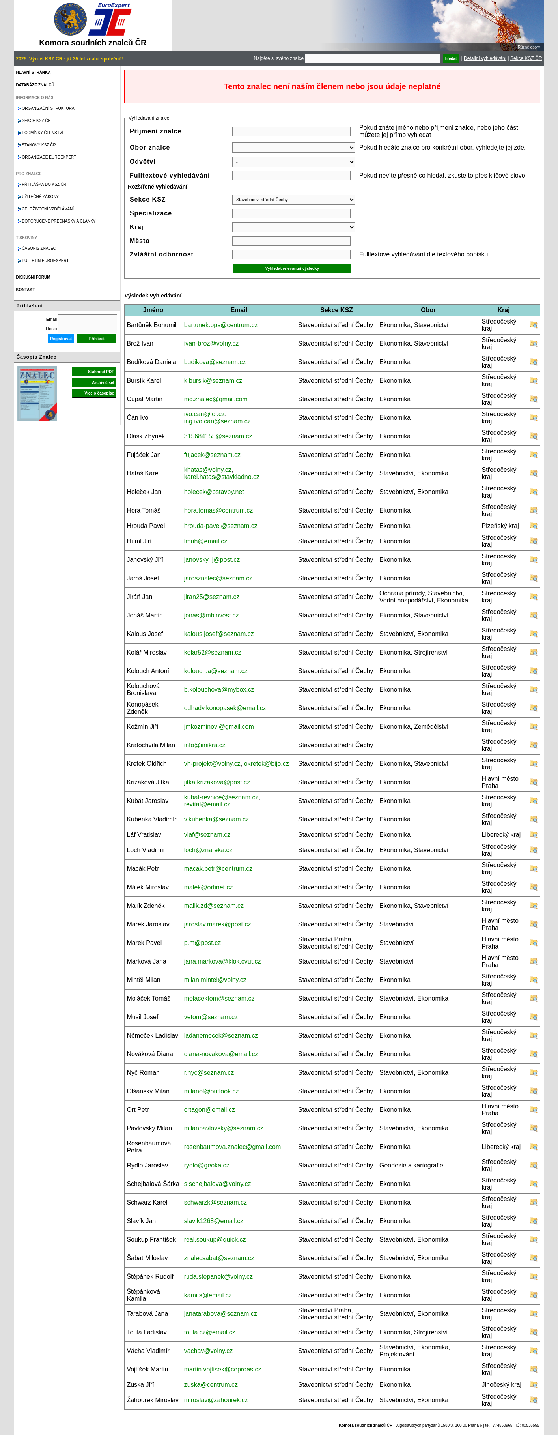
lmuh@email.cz (206, 541)
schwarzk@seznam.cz (215, 1202)
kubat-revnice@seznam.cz (221, 797)
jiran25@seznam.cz (212, 596)
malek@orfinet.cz (208, 887)
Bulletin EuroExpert (45, 260)
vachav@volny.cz (208, 1350)
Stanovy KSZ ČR (39, 145)
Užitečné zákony (40, 197)
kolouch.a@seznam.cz (216, 671)
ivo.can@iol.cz (204, 414)
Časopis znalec (39, 248)
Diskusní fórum (33, 277)
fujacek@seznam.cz (212, 454)
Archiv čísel (103, 382)
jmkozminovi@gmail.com (219, 726)
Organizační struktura (48, 108)
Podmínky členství (42, 133)
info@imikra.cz (205, 745)
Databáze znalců (35, 85)
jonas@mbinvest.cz (211, 615)
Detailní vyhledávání (485, 58)
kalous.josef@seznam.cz (219, 634)
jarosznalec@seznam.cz (218, 578)
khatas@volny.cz (207, 469)
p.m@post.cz (202, 942)
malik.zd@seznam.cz (214, 905)
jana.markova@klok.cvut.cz (222, 961)
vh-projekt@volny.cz (212, 763)
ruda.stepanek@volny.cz (218, 1276)
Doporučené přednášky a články (58, 221)
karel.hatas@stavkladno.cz (221, 476)
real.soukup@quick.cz (215, 1239)
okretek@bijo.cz (266, 763)
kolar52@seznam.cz (212, 652)
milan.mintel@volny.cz (215, 980)
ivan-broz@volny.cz (211, 343)
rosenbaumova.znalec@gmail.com (232, 1146)
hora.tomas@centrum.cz (218, 510)
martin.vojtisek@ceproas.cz (222, 1369)
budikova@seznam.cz (215, 362)
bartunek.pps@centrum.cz (221, 325)
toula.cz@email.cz (209, 1332)
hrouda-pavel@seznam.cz (221, 525)
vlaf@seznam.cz (207, 834)
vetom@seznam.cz (211, 1017)
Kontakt (25, 290)
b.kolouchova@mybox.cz (219, 689)
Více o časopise (99, 393)
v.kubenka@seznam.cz (216, 819)
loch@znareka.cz (208, 850)
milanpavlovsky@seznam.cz (223, 1128)
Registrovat (61, 339)
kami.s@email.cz (208, 1295)
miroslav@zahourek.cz (216, 1400)
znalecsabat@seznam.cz (219, 1258)
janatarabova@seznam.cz (220, 1313)
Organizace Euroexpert (49, 157)
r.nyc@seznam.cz (209, 1072)
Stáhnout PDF (101, 372)
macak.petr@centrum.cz (218, 868)
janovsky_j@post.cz (212, 559)
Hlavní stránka (33, 72)
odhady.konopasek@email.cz (225, 708)
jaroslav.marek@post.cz (217, 924)
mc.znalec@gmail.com (216, 399)
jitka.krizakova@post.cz (217, 782)
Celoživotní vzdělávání (48, 209)
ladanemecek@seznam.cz (221, 1035)
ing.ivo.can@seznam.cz (217, 421)
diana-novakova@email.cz (221, 1054)
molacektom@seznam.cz (219, 998)
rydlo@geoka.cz (207, 1165)
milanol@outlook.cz (211, 1091)
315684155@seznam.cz (218, 436)
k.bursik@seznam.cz (213, 380)
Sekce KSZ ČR (526, 58)
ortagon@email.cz (209, 1109)
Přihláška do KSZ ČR (44, 184)
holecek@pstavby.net (214, 491)
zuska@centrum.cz (211, 1384)
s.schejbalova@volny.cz (217, 1184)
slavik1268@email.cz (214, 1221)
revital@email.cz (207, 804)
